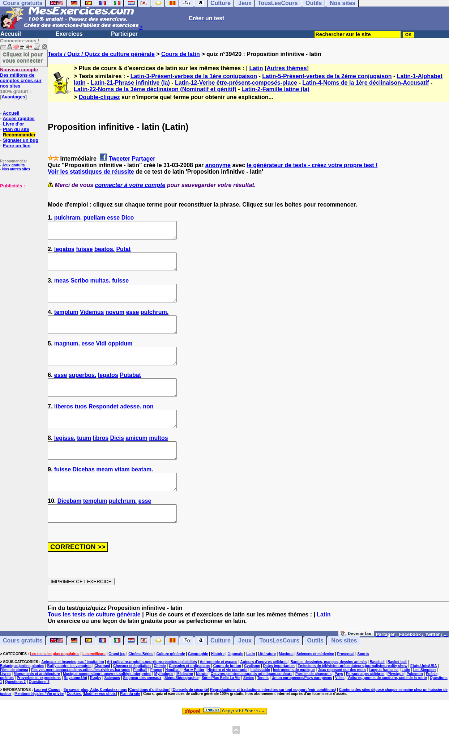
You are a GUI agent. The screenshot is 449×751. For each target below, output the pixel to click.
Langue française (383, 702)
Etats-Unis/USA (423, 698)
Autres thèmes (286, 68)
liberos (63, 426)
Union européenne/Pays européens (301, 710)
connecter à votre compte (130, 185)
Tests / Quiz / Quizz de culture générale (101, 54)
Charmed (102, 698)
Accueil (10, 34)
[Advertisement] (21, 224)
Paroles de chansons (313, 706)
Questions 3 (39, 714)
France (156, 702)
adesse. (130, 426)
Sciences (112, 710)
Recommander (19, 134)
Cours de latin (180, 54)
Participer (124, 34)
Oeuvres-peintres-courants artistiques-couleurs (251, 706)
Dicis (117, 461)
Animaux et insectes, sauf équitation (72, 694)
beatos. (104, 252)
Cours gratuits (22, 673)
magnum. (67, 356)
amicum (136, 461)
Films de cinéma (14, 702)
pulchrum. (154, 322)
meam (104, 495)
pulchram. (68, 218)
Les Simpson (424, 702)
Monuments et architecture (37, 706)
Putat (123, 252)
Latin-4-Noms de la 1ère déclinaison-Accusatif (365, 83)
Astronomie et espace (218, 694)
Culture (220, 673)
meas (61, 287)
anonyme (218, 165)
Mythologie (164, 706)
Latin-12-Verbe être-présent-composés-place (236, 83)
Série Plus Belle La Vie (221, 710)
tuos (81, 426)
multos (158, 461)
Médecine (184, 706)
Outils (315, 673)
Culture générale (171, 686)
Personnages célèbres (365, 706)
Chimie (160, 698)
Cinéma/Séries (140, 686)
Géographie (198, 686)
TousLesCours (279, 673)
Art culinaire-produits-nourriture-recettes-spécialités (152, 694)
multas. (100, 287)
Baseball (377, 694)
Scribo (79, 287)
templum (66, 322)
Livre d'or (13, 124)
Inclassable (260, 702)
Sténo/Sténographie (181, 710)
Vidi (101, 356)
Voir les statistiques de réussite (91, 172)
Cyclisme (252, 698)
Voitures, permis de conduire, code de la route (387, 710)
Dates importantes (279, 698)
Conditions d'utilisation (149, 722)
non (148, 426)
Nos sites (344, 673)
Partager (143, 159)
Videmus (92, 322)
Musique (286, 686)
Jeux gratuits (13, 165)
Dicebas (84, 495)
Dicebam (69, 530)
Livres (5, 706)
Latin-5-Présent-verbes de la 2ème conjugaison (327, 76)
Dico (127, 218)
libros (101, 461)
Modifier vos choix (100, 726)
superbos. (82, 391)
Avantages (13, 96)
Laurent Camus (47, 722)
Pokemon (415, 706)
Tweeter (119, 159)
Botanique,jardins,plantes (22, 698)
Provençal (345, 686)
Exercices (69, 34)
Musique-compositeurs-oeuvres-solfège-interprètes (107, 706)
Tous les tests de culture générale (94, 647)
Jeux (244, 673)
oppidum (120, 356)
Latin (256, 68)
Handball (172, 702)
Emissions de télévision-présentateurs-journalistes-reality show (352, 698)
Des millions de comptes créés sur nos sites (21, 78)
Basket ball (397, 694)
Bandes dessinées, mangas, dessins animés (329, 694)
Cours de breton (227, 698)
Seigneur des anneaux (142, 710)
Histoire (217, 686)
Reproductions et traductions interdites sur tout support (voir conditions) (273, 722)
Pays (338, 706)
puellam (94, 218)
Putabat (130, 391)
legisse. (65, 461)
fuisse (84, 252)
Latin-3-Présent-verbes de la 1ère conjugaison (194, 76)
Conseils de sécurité (190, 722)
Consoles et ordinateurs (189, 698)
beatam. (142, 495)
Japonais (235, 686)
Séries (248, 710)
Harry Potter (194, 702)
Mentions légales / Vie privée (39, 726)
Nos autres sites (16, 169)
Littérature (266, 686)
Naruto (202, 706)
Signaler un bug (20, 140)
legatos (64, 252)
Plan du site (16, 129)
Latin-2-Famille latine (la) (275, 89)
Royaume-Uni (75, 710)
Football (140, 702)
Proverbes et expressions (39, 710)
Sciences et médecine (315, 686)
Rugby (95, 710)
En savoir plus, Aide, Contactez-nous (95, 722)
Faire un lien (17, 145)
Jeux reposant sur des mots (342, 702)
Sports (363, 686)
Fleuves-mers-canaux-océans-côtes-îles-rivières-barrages (80, 702)
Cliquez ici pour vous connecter (23, 57)
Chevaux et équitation (132, 698)
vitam (122, 495)
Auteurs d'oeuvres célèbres (263, 694)
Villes (340, 710)
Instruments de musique (294, 702)
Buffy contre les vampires (69, 698)
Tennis (262, 710)
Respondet (104, 426)
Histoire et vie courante (228, 702)
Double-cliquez (99, 97)
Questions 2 (15, 714)
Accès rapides (18, 118)
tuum (84, 461)
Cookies (74, 726)
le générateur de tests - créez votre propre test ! (312, 165)
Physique (395, 706)
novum (115, 322)
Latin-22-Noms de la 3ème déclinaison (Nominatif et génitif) (155, 89)
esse (113, 218)
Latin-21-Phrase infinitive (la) (130, 83)
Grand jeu (116, 686)
